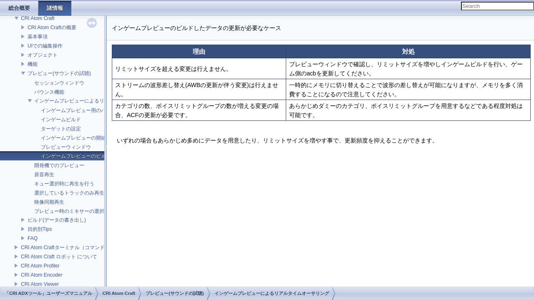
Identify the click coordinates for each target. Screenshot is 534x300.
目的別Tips (40, 229)
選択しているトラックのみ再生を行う (76, 193)
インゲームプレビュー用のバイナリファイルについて (101, 110)
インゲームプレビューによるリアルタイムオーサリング (96, 101)
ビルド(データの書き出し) (57, 220)
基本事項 (38, 37)
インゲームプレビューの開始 (73, 138)
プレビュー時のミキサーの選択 (69, 211)
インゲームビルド (61, 119)
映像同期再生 (49, 202)
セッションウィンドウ (59, 83)
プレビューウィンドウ (66, 147)
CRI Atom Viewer (40, 284)
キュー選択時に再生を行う (64, 184)
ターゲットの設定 (61, 129)
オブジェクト (43, 55)
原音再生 (44, 175)
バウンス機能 (49, 92)
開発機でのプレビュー (59, 165)
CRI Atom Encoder (41, 275)
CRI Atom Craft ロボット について (59, 257)
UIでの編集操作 (45, 46)
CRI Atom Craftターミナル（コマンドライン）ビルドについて (90, 247)
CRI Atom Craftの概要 (52, 27)
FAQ (33, 238)
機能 (33, 64)
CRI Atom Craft (38, 18)
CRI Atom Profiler (40, 266)
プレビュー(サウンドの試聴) (59, 73)
